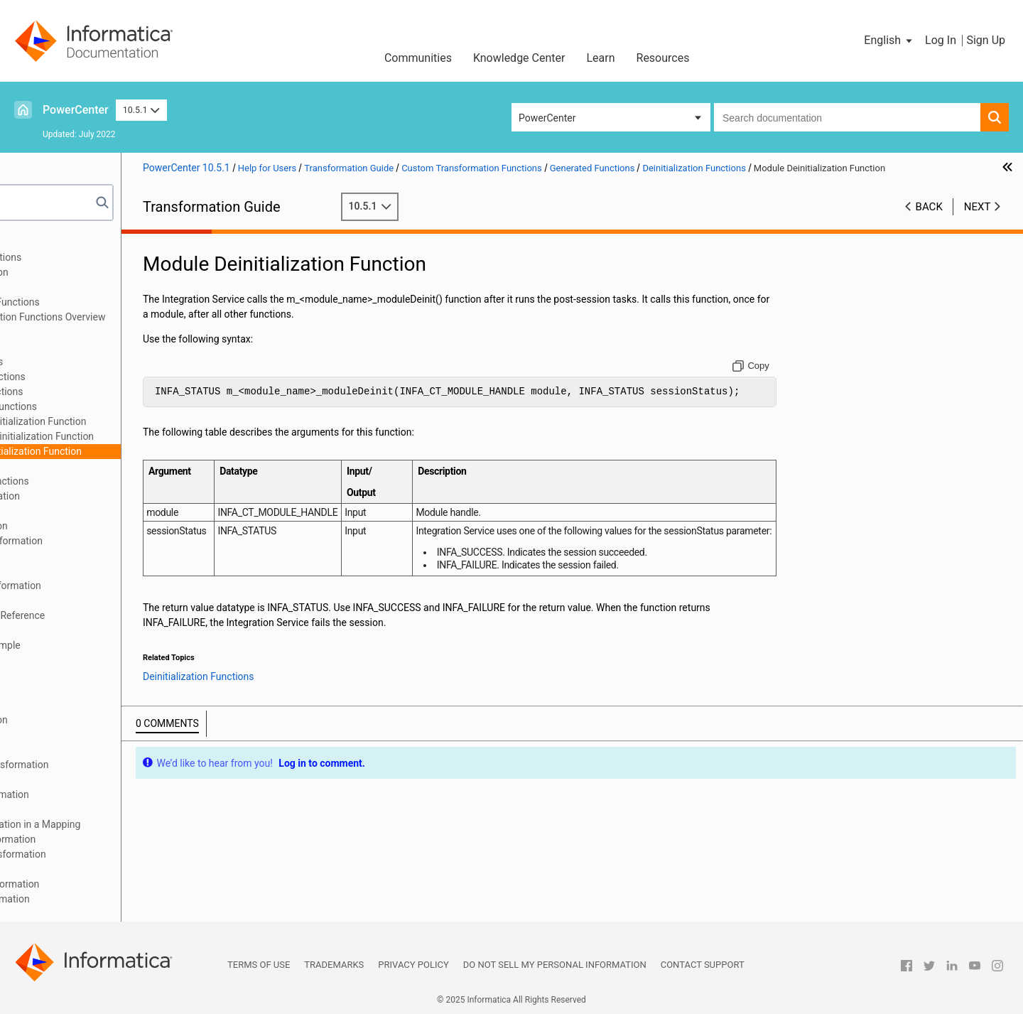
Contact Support (703, 964)
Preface (40, 242)
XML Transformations (71, 913)
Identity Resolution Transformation (99, 585)
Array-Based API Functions (104, 481)
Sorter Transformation (72, 779)
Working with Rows (87, 346)
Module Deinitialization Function (144, 451)
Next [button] (977, 221)
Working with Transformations (89, 257)
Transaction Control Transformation (102, 854)
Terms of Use (258, 964)
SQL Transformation (67, 809)
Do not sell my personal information (554, 964)
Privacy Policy (413, 964)
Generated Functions (91, 361)
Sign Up (985, 40)
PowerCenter (76, 110)
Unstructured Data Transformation (98, 884)
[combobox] (847, 117)
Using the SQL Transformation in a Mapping (119, 824)
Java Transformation (69, 600)
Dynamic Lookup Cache (75, 705)
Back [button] (929, 221)
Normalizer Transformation (83, 720)
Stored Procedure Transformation (96, 839)
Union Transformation (71, 869)
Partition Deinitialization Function (146, 421)
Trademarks (334, 964)
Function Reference (88, 332)
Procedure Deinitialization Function (150, 436)
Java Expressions (62, 630)
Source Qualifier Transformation (93, 794)
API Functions (76, 466)
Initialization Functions (109, 376)
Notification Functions (108, 391)
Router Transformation (73, 749)
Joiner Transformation (72, 660)
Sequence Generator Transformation (103, 764)
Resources (663, 58)
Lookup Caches (57, 690)
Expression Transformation (83, 526)
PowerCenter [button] (547, 118)
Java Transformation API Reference (101, 615)
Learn (600, 58)
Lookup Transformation (74, 675)
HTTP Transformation (71, 570)
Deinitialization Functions (115, 406)
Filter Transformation (70, 555)
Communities (418, 58)
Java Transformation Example (89, 645)
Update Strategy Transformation (94, 899)
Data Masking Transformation (89, 496)
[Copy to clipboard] (784, 380)
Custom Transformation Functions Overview (142, 317)
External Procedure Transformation (100, 540)
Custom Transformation (76, 287)
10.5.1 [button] (141, 109)
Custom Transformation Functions (99, 302)
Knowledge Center (519, 58)
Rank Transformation (69, 734)
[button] (889, 40)
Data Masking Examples (76, 511)
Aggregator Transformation (83, 272)
